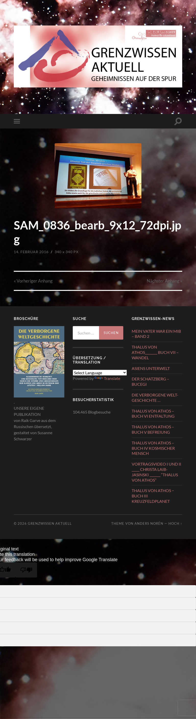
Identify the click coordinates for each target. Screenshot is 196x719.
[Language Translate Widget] (100, 373)
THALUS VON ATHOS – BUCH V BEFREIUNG (153, 429)
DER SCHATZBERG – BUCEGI (150, 381)
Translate (107, 378)
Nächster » (164, 281)
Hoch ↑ (175, 523)
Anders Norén (148, 523)
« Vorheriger (33, 281)
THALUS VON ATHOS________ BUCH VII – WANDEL (155, 352)
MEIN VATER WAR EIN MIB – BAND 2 (156, 334)
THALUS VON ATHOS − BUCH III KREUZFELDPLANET (153, 496)
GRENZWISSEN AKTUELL (50, 523)
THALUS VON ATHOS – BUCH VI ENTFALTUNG (153, 413)
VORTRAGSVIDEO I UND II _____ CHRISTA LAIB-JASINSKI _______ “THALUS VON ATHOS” (156, 471)
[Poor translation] (26, 569)
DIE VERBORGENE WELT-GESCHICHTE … (155, 397)
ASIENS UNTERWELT (151, 368)
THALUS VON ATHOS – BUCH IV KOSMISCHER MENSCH (153, 448)
